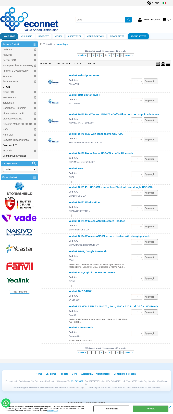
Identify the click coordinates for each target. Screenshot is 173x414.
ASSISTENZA (74, 36)
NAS (5, 129)
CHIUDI (170, 406)
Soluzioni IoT (10, 145)
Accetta (151, 408)
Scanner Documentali (14, 155)
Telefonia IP (9, 102)
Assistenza (87, 374)
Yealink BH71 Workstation (84, 202)
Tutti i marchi (19, 291)
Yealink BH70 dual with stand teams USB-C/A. (96, 133)
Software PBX (10, 97)
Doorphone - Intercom (14, 108)
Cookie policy (52, 410)
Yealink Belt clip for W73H (84, 94)
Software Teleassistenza (16, 140)
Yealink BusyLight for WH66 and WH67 (92, 272)
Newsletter (117, 36)
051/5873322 (77, 381)
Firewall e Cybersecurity (16, 70)
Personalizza (111, 408)
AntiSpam (8, 49)
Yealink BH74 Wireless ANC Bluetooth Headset (97, 220)
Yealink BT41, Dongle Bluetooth (88, 251)
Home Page (9, 36)
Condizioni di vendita (125, 374)
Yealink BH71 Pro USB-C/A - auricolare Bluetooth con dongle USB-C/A (111, 187)
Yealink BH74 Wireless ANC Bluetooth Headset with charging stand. (109, 236)
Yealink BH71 (76, 168)
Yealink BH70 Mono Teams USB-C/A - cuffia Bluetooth (101, 153)
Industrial (8, 150)
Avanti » (128, 55)
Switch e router (11, 81)
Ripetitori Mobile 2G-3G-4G (17, 124)
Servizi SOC (9, 60)
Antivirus (7, 54)
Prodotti (44, 36)
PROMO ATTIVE (138, 36)
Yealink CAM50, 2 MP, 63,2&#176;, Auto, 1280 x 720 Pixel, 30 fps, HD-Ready (113, 306)
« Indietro (82, 55)
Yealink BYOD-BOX (80, 291)
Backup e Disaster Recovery (18, 65)
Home (39, 374)
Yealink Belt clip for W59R (84, 75)
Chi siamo (26, 36)
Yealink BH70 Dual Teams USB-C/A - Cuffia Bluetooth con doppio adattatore (114, 114)
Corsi (58, 36)
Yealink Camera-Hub (81, 327)
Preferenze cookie (95, 402)
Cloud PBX (9, 92)
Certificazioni (95, 36)
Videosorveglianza (12, 118)
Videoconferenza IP (13, 113)
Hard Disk (8, 134)
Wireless (7, 76)
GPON (6, 86)
